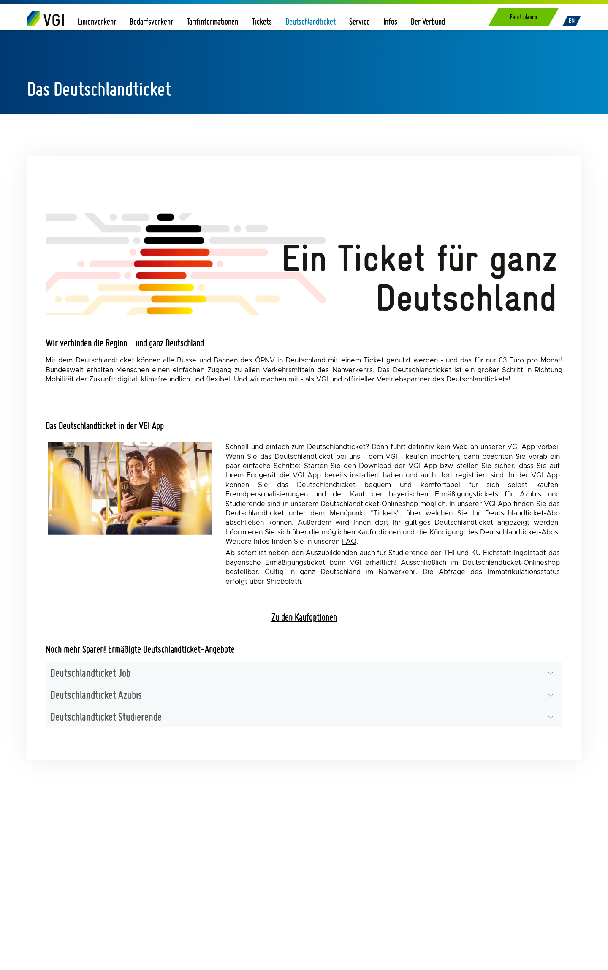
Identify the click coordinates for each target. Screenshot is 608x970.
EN (572, 20)
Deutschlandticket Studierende (106, 716)
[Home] (45, 18)
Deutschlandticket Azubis (96, 694)
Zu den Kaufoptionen (304, 617)
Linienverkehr (97, 21)
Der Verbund (428, 21)
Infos (390, 21)
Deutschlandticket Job (90, 672)
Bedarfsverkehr (151, 21)
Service (359, 21)
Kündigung (446, 532)
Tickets (262, 21)
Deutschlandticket (310, 21)
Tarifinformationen (212, 21)
